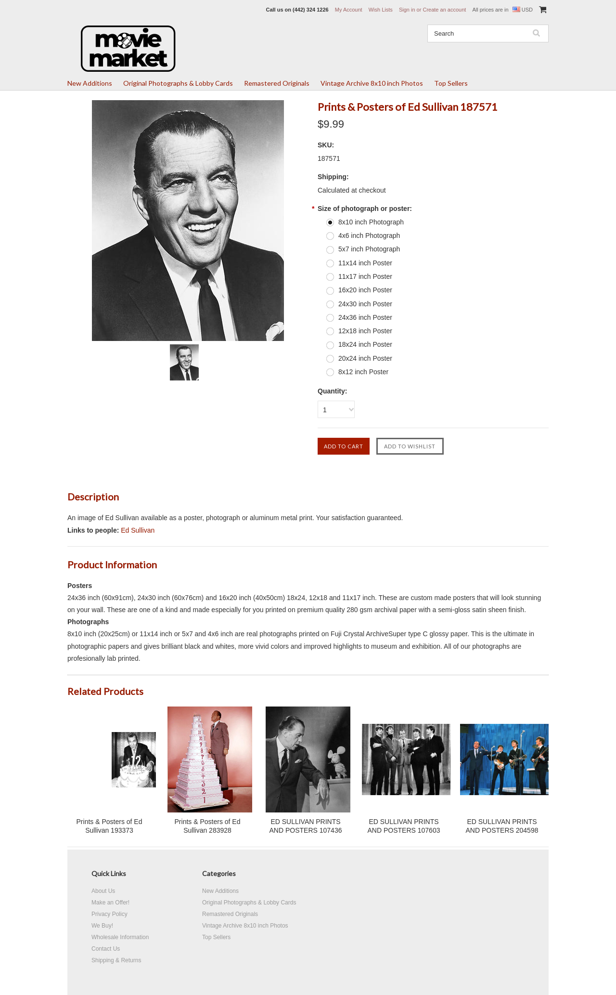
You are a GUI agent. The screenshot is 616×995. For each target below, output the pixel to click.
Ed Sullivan (137, 530)
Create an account (444, 10)
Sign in (407, 10)
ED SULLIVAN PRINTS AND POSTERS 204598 (502, 826)
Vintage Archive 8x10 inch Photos (372, 83)
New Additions (89, 83)
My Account (348, 10)
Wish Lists (381, 10)
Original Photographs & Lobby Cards (178, 83)
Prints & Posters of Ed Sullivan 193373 (109, 826)
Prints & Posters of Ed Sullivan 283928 (208, 826)
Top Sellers (451, 83)
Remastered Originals (276, 83)
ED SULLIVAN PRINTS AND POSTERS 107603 (404, 826)
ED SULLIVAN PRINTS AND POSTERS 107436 (306, 826)
